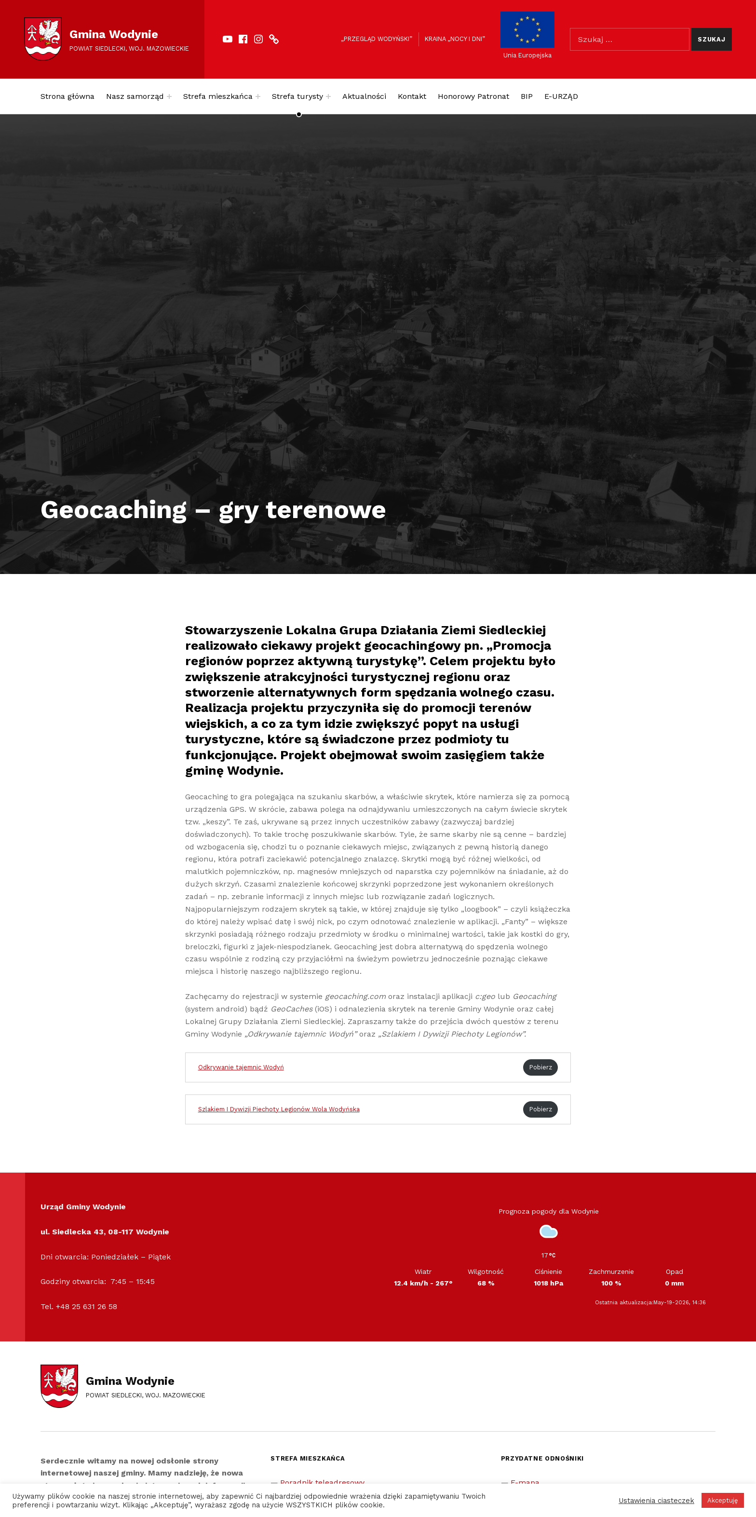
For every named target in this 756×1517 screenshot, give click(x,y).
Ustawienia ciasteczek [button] (656, 1500)
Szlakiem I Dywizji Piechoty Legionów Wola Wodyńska (279, 1109)
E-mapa (525, 1482)
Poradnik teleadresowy (322, 1482)
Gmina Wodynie (113, 34)
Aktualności (364, 96)
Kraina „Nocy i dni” (455, 38)
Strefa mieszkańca (218, 96)
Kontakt (412, 96)
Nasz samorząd (135, 96)
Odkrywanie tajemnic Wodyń (241, 1067)
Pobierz (540, 1067)
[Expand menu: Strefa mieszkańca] (258, 96)
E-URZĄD (561, 96)
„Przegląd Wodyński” (376, 38)
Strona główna (67, 96)
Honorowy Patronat (473, 96)
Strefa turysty (297, 96)
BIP (527, 96)
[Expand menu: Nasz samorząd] (169, 96)
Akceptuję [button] (722, 1500)
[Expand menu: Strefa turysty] (328, 96)
